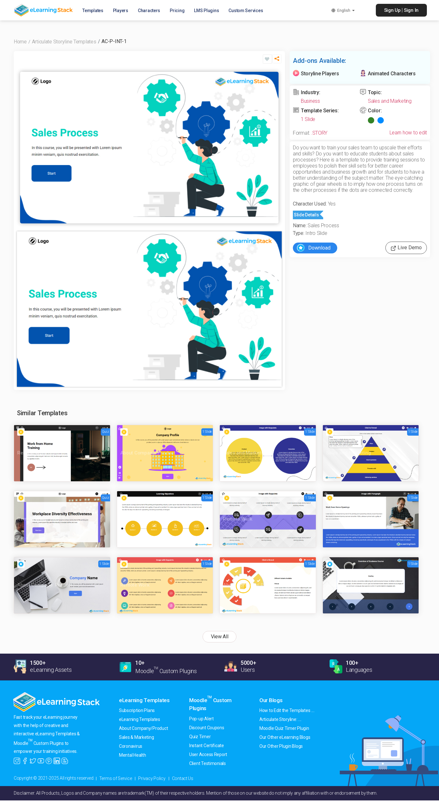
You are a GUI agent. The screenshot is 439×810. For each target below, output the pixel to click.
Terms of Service (115, 778)
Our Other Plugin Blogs (281, 746)
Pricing (178, 10)
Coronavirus (130, 746)
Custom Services (247, 10)
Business (310, 101)
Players (122, 10)
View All (219, 637)
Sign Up (392, 10)
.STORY (319, 133)
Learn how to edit (408, 133)
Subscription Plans (137, 710)
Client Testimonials (207, 763)
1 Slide (308, 119)
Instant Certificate (206, 745)
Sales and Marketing (390, 101)
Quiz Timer (200, 736)
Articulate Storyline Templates (64, 42)
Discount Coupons (206, 727)
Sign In (411, 10)
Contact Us (182, 778)
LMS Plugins (208, 10)
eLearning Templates (144, 700)
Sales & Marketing (136, 737)
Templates (94, 10)
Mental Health (132, 755)
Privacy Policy (151, 778)
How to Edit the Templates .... (287, 710)
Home (20, 42)
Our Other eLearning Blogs (284, 737)
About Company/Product (143, 728)
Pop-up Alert (201, 718)
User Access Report (208, 754)
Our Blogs (271, 700)
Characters (150, 10)
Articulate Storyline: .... (280, 719)
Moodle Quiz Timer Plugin (284, 728)
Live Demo (406, 247)
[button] (277, 61)
